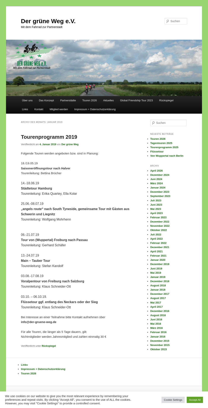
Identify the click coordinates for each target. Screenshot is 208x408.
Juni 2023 (156, 204)
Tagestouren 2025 (161, 143)
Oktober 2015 (158, 349)
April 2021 (156, 251)
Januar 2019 (157, 277)
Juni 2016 (156, 319)
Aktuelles (108, 100)
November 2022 (160, 225)
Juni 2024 (156, 179)
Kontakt (38, 109)
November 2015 (160, 345)
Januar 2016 (157, 336)
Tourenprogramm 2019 (49, 137)
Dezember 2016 (159, 311)
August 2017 (158, 298)
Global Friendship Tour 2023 (136, 100)
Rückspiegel (166, 100)
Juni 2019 (156, 268)
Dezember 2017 (159, 293)
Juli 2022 (155, 234)
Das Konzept (46, 100)
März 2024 (156, 183)
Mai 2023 (155, 208)
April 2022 (156, 238)
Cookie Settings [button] (173, 399)
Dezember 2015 (159, 340)
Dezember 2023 (159, 191)
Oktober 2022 (158, 230)
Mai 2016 (155, 323)
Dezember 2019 (159, 264)
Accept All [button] (195, 399)
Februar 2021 (158, 255)
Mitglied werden (59, 109)
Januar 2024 (157, 187)
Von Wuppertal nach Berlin (166, 155)
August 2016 (158, 315)
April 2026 (156, 170)
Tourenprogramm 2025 (164, 147)
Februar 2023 (158, 217)
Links (25, 109)
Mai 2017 (155, 302)
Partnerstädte (68, 100)
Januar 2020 (157, 259)
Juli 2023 (155, 200)
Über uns (27, 100)
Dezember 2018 (159, 281)
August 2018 (158, 285)
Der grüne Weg (69, 144)
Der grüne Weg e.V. (48, 21)
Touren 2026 (89, 100)
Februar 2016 (158, 332)
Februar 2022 (158, 242)
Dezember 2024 (159, 174)
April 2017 (156, 306)
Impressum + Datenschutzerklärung (95, 109)
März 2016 (156, 327)
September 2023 (160, 196)
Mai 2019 (155, 272)
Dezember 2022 (159, 221)
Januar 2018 (157, 289)
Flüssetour (157, 151)
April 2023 (156, 213)
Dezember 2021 (159, 247)
